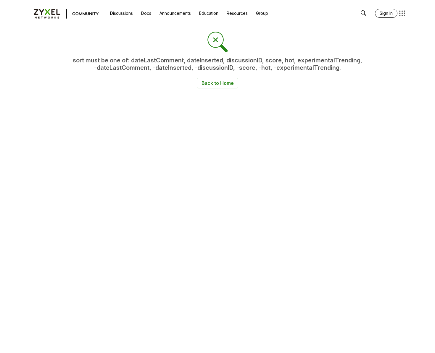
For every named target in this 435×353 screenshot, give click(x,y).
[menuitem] (121, 13)
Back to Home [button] (218, 83)
